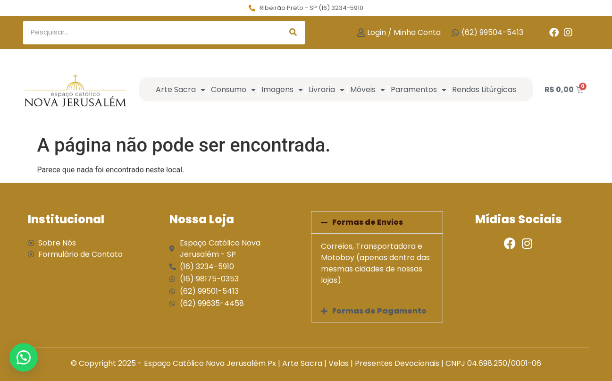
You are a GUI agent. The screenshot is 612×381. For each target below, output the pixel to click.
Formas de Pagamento (379, 310)
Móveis (367, 89)
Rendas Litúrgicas (484, 89)
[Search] (293, 32)
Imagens (282, 89)
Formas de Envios (367, 222)
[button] (377, 222)
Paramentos (418, 89)
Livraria (326, 89)
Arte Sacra (180, 89)
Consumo (233, 89)
